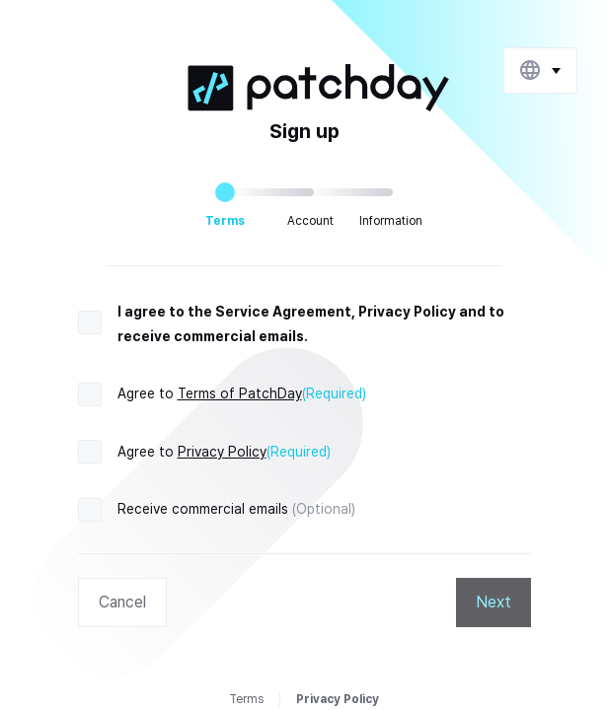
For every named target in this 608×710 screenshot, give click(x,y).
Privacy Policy (222, 452)
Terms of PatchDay (240, 393)
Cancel (122, 602)
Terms (246, 699)
